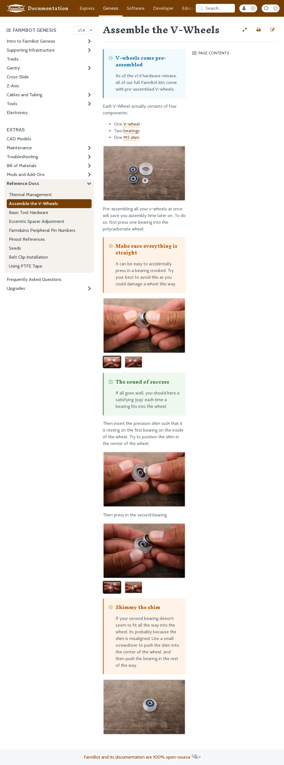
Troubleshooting (22, 156)
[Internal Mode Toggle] (248, 8)
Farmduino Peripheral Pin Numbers (42, 230)
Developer (163, 8)
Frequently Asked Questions (34, 279)
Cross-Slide (18, 77)
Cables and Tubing (24, 94)
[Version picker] (84, 30)
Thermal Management (30, 194)
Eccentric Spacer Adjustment (36, 221)
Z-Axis (13, 85)
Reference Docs (23, 183)
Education (191, 8)
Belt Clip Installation (28, 257)
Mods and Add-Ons (26, 174)
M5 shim (131, 137)
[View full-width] (245, 30)
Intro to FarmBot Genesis (31, 41)
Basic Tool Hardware (28, 212)
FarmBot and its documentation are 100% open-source (142, 757)
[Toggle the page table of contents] (235, 53)
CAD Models (19, 138)
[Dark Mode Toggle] (271, 8)
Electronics (17, 112)
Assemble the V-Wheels (33, 203)
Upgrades (16, 288)
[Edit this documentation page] (273, 30)
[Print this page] (259, 30)
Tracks (13, 59)
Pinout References (27, 239)
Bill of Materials (22, 165)
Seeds (15, 248)
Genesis (110, 8)
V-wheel (131, 124)
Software (136, 8)
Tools (12, 103)
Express (87, 8)
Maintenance (19, 147)
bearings (131, 130)
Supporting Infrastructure (31, 50)
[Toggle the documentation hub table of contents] (38, 30)
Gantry (13, 68)
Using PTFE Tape (25, 266)
